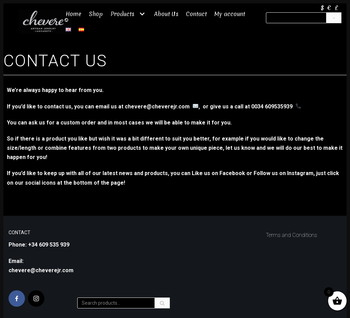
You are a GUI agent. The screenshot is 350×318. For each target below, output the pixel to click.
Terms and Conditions (291, 235)
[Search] (333, 17)
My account (230, 14)
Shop (96, 14)
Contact (196, 14)
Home (73, 14)
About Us (166, 14)
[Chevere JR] (45, 22)
